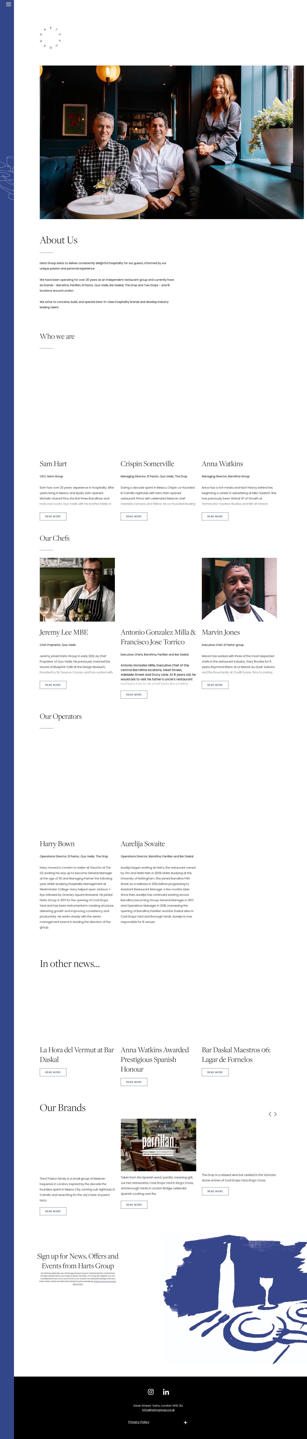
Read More (53, 1072)
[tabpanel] (172, 142)
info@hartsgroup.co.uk (158, 1410)
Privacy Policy (138, 1422)
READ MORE (53, 516)
